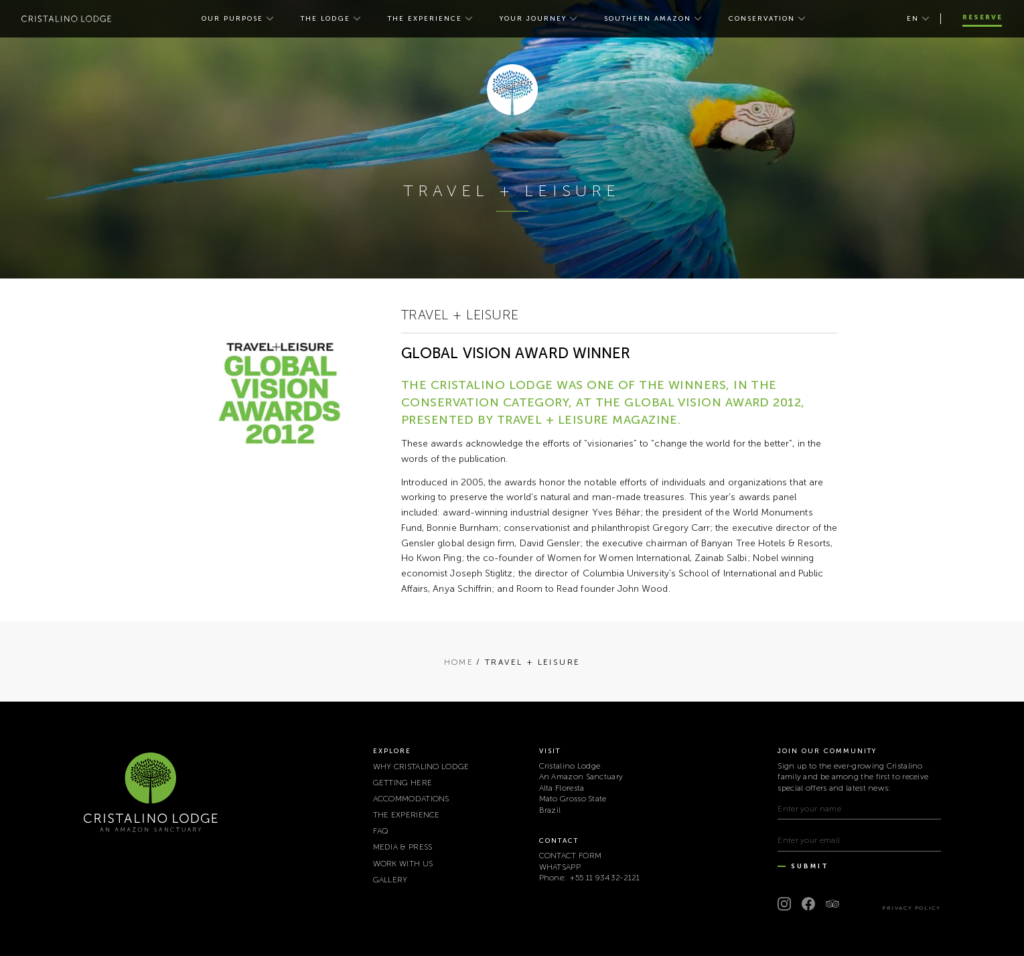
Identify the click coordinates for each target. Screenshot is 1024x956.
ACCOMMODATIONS (411, 798)
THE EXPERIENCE (425, 19)
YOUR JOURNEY (533, 19)
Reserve (982, 17)
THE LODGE (325, 19)
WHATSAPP (560, 867)
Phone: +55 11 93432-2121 (589, 877)
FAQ (381, 830)
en (913, 19)
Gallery (390, 879)
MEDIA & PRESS (403, 847)
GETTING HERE (403, 782)
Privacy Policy (911, 907)
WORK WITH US (403, 863)
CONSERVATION (762, 19)
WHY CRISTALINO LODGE (421, 766)
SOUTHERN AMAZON (647, 19)
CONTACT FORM (570, 855)
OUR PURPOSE (232, 19)
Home (459, 662)
